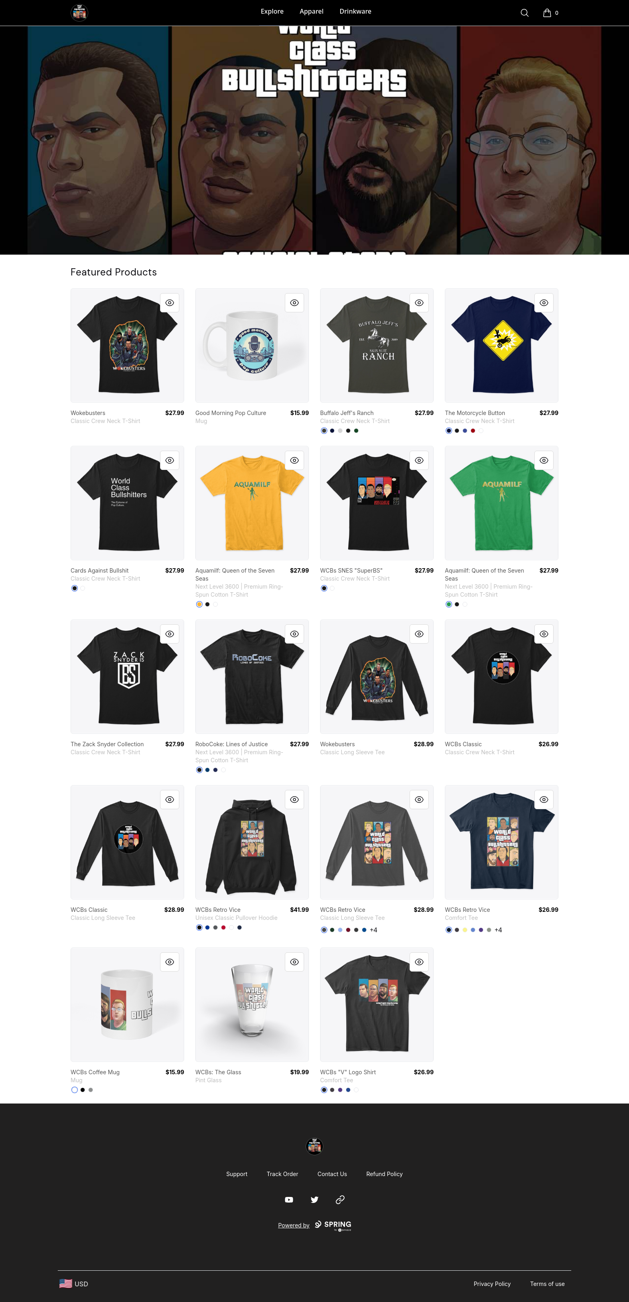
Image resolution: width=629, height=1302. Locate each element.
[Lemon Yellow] (465, 929)
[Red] (223, 927)
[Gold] (199, 604)
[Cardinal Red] (348, 929)
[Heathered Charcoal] (457, 929)
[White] (481, 430)
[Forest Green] (332, 929)
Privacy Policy (492, 1283)
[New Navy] (448, 929)
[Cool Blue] (207, 769)
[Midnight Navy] (215, 769)
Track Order (282, 1173)
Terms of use (547, 1283)
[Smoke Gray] (324, 430)
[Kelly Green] (448, 604)
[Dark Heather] (356, 929)
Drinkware (355, 11)
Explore (272, 11)
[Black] (348, 430)
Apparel (311, 11)
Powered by (314, 1226)
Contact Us (332, 1173)
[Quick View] (169, 302)
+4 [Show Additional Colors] (373, 929)
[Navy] (332, 430)
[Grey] (489, 929)
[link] (127, 345)
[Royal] (207, 927)
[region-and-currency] (73, 1284)
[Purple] (481, 929)
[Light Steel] (340, 430)
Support (237, 1173)
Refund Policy (384, 1173)
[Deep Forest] (356, 430)
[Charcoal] (215, 927)
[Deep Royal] (465, 430)
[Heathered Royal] (473, 929)
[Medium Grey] (90, 1089)
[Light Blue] (340, 929)
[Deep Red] (473, 430)
